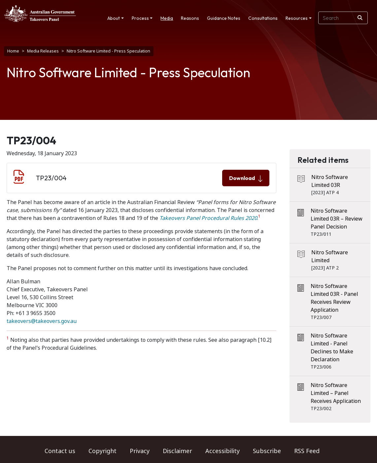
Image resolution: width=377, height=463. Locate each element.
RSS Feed (307, 451)
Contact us (60, 451)
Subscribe (267, 451)
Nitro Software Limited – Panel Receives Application (336, 393)
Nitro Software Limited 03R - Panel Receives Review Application (334, 298)
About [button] (113, 18)
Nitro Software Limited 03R (329, 181)
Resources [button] (297, 18)
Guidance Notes (223, 18)
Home (13, 51)
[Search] (360, 18)
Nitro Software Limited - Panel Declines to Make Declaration (332, 347)
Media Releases (43, 51)
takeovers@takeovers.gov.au (42, 321)
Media (166, 18)
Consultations (263, 18)
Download (245, 178)
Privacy (140, 451)
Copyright (102, 451)
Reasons (190, 18)
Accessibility (222, 451)
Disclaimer (177, 451)
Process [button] (140, 18)
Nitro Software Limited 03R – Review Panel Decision (336, 219)
